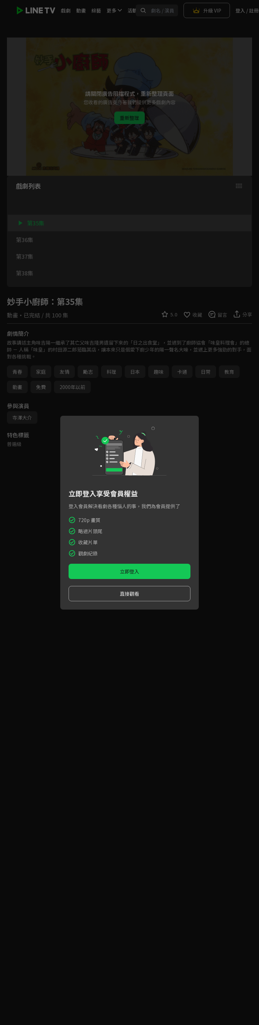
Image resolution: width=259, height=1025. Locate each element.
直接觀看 (129, 593)
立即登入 (129, 571)
